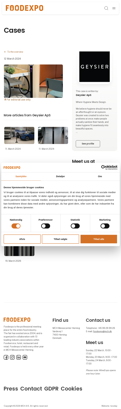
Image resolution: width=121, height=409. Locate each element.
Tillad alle (98, 239)
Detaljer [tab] (60, 176)
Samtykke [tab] (21, 176)
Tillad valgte (60, 239)
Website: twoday (109, 406)
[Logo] (24, 8)
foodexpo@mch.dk (102, 331)
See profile (88, 143)
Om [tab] (100, 176)
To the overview (15, 52)
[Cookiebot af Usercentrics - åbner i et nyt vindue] (103, 167)
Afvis (22, 239)
